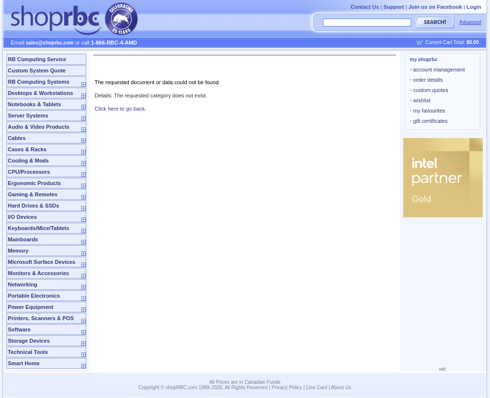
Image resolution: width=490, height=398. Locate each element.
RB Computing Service (37, 59)
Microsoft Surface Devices (41, 262)
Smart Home (24, 363)
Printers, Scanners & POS (41, 318)
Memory (18, 251)
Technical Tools (28, 352)
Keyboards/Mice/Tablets (38, 228)
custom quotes (429, 90)
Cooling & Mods (28, 161)
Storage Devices (29, 341)
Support (394, 7)
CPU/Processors (29, 172)
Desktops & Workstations (40, 93)
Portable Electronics (34, 296)
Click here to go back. (121, 109)
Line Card (316, 387)
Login (473, 7)
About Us (341, 387)
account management (437, 69)
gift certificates (428, 121)
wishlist (420, 100)
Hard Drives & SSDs (33, 206)
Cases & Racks (27, 149)
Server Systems (28, 115)
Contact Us (364, 7)
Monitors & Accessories (38, 273)
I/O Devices (22, 217)
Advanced (470, 22)
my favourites (427, 111)
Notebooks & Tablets (34, 104)
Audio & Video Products (39, 127)
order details (426, 80)
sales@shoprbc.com (50, 43)
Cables (16, 138)
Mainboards (23, 239)
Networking (22, 284)
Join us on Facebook (435, 7)
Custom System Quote (37, 70)
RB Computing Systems (38, 82)
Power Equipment (30, 307)
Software (19, 329)
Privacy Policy (286, 387)
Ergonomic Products (34, 183)
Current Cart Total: (452, 42)
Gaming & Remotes (32, 194)
